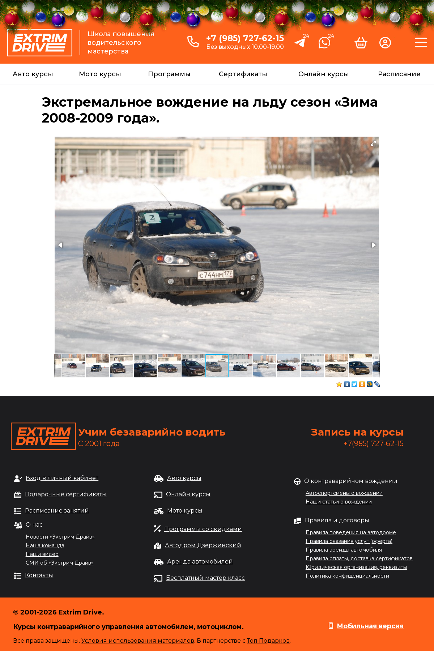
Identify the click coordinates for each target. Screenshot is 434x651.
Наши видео (42, 554)
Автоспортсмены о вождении (344, 493)
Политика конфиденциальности (347, 576)
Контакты (39, 575)
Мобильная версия (370, 626)
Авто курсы (33, 74)
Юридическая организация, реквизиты (356, 567)
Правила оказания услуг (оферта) (349, 541)
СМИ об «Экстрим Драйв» (60, 563)
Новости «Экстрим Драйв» (60, 537)
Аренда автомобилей (200, 561)
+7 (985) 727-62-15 (245, 38)
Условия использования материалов (137, 640)
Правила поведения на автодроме (351, 532)
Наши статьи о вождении (339, 501)
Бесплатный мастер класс (205, 577)
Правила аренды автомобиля (344, 550)
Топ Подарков (268, 640)
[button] (373, 143)
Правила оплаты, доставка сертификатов (359, 558)
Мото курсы (100, 74)
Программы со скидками (203, 529)
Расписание (399, 74)
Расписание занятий (57, 510)
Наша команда (45, 545)
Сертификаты (243, 74)
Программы (169, 74)
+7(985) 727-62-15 (374, 443)
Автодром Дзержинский (203, 545)
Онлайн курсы (323, 74)
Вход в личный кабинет (62, 478)
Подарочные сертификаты (66, 494)
